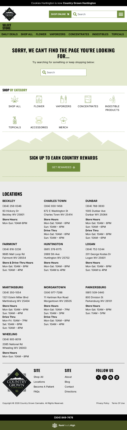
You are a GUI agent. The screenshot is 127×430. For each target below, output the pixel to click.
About (68, 376)
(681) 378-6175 (53, 249)
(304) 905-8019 (11, 339)
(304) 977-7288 (53, 292)
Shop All (27, 34)
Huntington (53, 244)
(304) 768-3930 (95, 206)
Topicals (118, 34)
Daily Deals (10, 34)
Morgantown (54, 287)
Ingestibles (100, 34)
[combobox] (94, 14)
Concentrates (79, 34)
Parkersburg (96, 287)
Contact (69, 386)
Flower (41, 34)
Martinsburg (12, 287)
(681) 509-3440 (95, 292)
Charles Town (55, 200)
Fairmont (9, 244)
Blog (67, 381)
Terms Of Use (118, 403)
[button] (121, 14)
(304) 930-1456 (53, 206)
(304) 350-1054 (11, 292)
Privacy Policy (102, 403)
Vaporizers (57, 34)
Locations (39, 381)
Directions (70, 391)
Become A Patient (44, 386)
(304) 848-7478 (63, 417)
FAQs (36, 391)
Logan (90, 244)
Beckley (8, 200)
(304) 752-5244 (95, 249)
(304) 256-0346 (11, 206)
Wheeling (9, 334)
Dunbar (91, 200)
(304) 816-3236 (11, 249)
